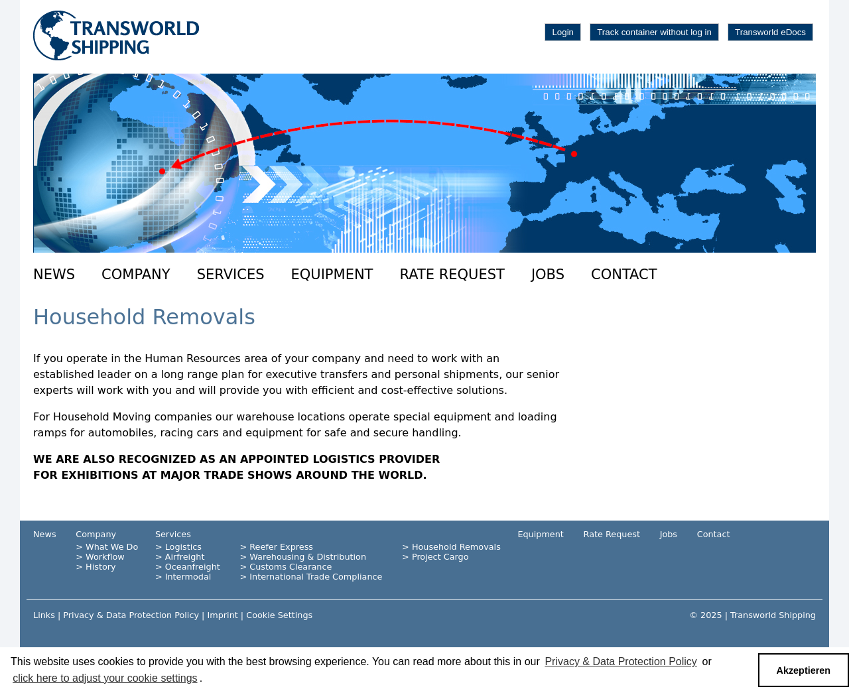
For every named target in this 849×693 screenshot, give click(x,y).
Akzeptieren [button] (804, 670)
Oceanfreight (192, 567)
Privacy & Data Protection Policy (131, 615)
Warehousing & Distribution (307, 557)
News (54, 275)
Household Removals (456, 547)
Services (231, 275)
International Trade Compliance (315, 577)
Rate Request (451, 275)
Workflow (105, 557)
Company (135, 275)
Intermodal (188, 577)
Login (563, 32)
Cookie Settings (279, 615)
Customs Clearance (290, 567)
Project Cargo (440, 557)
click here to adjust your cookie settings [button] (105, 678)
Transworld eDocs (770, 32)
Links (44, 615)
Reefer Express (281, 547)
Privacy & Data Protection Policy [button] (620, 661)
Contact (624, 275)
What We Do (112, 547)
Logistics (183, 547)
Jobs (547, 275)
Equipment (332, 275)
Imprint (222, 615)
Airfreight (185, 557)
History (101, 567)
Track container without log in (654, 32)
